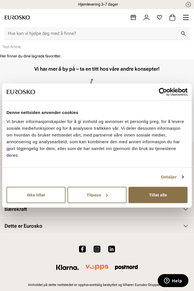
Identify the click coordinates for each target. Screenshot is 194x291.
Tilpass (97, 194)
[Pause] (188, 4)
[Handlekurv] (172, 17)
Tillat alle (158, 194)
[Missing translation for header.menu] (186, 17)
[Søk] (183, 33)
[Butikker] (133, 17)
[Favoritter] (159, 17)
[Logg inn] (146, 17)
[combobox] (92, 33)
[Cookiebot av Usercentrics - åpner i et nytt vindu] (163, 92)
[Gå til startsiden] (17, 17)
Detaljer (169, 176)
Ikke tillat (36, 194)
